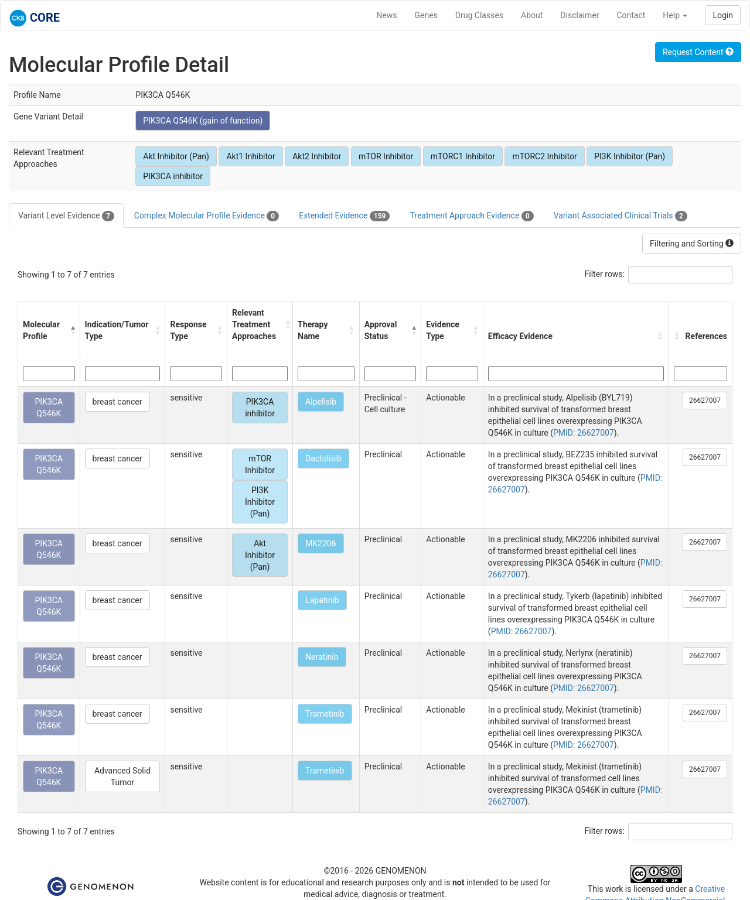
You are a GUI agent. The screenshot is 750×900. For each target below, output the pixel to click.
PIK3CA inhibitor (173, 176)
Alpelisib (320, 401)
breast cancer (117, 401)
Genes (426, 15)
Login (722, 15)
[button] (72, 330)
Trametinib (325, 713)
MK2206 (320, 543)
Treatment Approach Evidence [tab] (471, 216)
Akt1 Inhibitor (250, 156)
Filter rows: (605, 274)
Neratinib (321, 657)
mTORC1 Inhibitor (463, 156)
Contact (630, 15)
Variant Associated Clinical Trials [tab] (620, 216)
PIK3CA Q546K (49, 407)
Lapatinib (322, 600)
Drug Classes (479, 15)
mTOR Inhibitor (386, 156)
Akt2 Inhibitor (316, 156)
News (386, 15)
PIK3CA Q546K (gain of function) (202, 120)
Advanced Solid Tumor (122, 776)
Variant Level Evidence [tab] (66, 216)
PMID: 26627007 (583, 432)
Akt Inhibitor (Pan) (176, 156)
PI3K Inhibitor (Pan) (629, 156)
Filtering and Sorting (692, 243)
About (532, 15)
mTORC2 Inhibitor (544, 156)
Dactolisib (323, 458)
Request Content (698, 52)
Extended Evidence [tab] (344, 216)
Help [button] (675, 15)
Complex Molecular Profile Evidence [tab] (206, 216)
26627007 (705, 400)
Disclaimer (579, 15)
